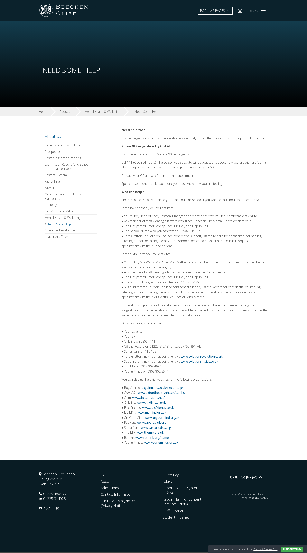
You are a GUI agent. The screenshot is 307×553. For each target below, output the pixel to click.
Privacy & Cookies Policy (265, 549)
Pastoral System (56, 176)
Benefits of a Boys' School (63, 145)
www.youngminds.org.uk (161, 443)
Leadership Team (57, 239)
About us (108, 482)
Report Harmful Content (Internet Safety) (182, 503)
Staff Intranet (173, 511)
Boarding (51, 206)
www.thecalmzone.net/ (148, 398)
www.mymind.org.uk (152, 413)
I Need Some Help (59, 226)
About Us (53, 136)
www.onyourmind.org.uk (163, 418)
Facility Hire (53, 182)
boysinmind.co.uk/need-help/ (162, 388)
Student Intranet (176, 518)
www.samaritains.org (156, 428)
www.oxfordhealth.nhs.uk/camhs (162, 393)
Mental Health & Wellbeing (63, 219)
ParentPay (171, 476)
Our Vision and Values (60, 213)
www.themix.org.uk (150, 433)
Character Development (61, 232)
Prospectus (53, 152)
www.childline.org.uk (151, 403)
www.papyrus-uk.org (152, 423)
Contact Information (117, 495)
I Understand (292, 549)
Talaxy (167, 482)
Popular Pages (212, 10)
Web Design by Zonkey (256, 498)
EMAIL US (49, 509)
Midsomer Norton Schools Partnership (63, 197)
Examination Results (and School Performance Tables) (67, 167)
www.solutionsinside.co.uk (200, 362)
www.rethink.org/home (152, 438)
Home (105, 476)
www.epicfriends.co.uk (158, 408)
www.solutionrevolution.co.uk (202, 357)
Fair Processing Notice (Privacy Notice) (118, 504)
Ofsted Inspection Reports (63, 158)
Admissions (110, 489)
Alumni (49, 189)
